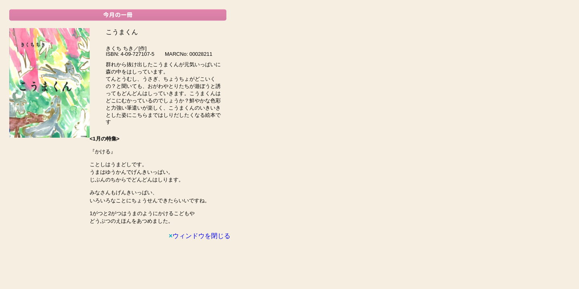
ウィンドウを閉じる (199, 235)
